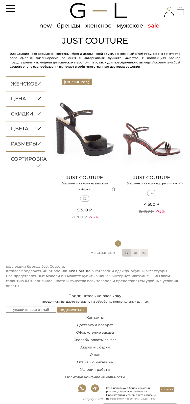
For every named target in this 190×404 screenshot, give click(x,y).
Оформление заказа (95, 332)
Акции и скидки (95, 347)
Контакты (95, 317)
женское (98, 25)
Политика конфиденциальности (95, 377)
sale (153, 25)
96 (143, 253)
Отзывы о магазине (95, 362)
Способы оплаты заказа (95, 340)
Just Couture (79, 271)
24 (126, 253)
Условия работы (95, 369)
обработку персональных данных (122, 301)
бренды (68, 25)
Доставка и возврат (95, 325)
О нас (95, 354)
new (45, 25)
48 (135, 253)
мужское (130, 25)
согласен (167, 389)
